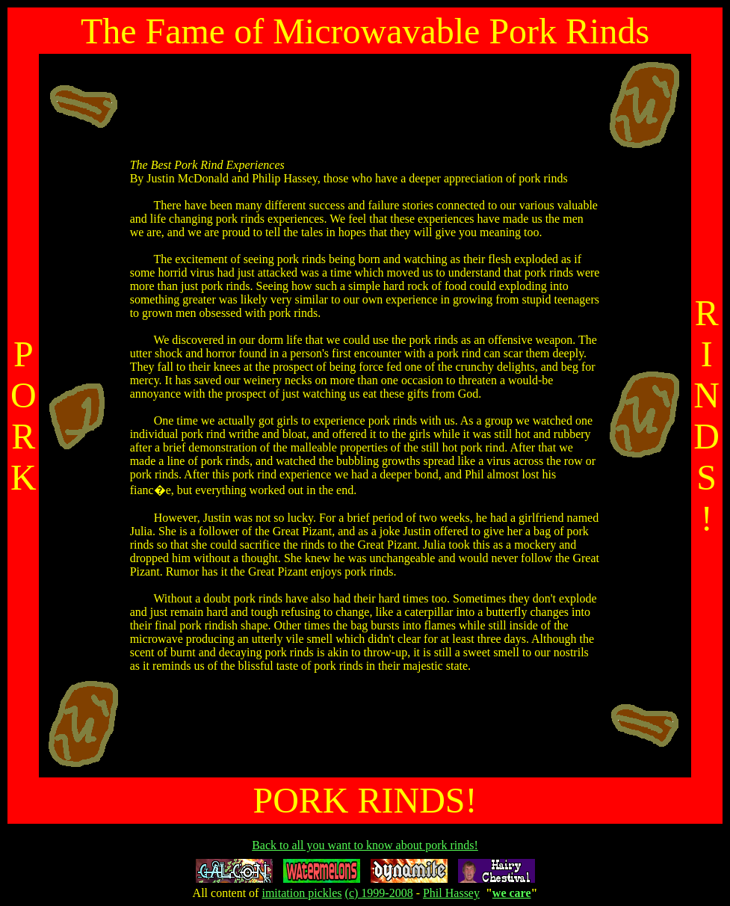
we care (511, 893)
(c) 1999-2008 (379, 893)
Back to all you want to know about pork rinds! (365, 845)
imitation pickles (301, 893)
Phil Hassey (451, 893)
